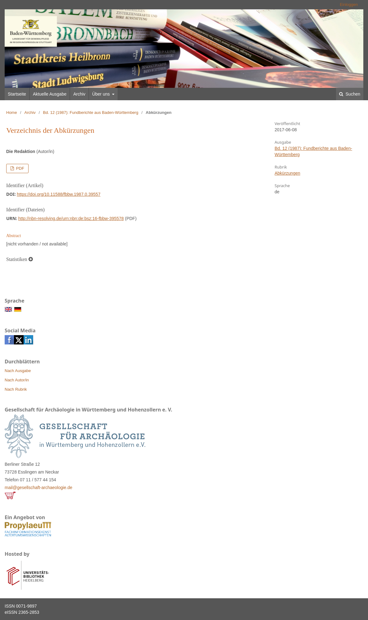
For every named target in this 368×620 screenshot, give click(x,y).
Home (11, 112)
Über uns (101, 94)
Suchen (352, 94)
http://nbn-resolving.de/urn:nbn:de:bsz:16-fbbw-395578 (71, 218)
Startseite (17, 94)
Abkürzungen (287, 173)
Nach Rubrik (16, 389)
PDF (19, 168)
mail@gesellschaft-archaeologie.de (38, 487)
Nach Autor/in (17, 380)
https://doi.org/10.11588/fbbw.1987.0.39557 (58, 194)
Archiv (79, 94)
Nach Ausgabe (18, 370)
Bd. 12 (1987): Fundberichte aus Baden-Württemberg (90, 112)
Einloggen (349, 4)
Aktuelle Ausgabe (49, 94)
